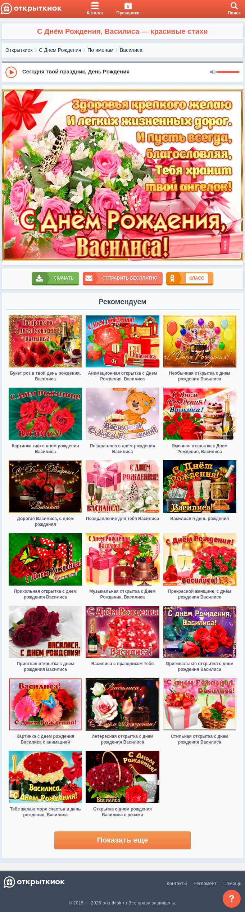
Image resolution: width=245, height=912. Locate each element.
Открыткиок (19, 50)
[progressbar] (228, 72)
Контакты (177, 883)
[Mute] (212, 72)
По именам (100, 50)
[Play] (11, 72)
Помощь (232, 883)
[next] (236, 175)
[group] (122, 72)
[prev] (9, 175)
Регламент (205, 883)
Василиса (131, 50)
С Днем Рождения (60, 50)
